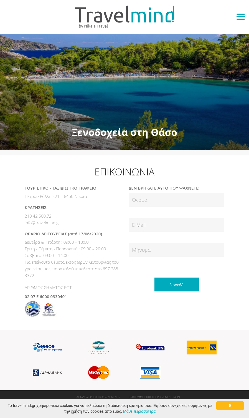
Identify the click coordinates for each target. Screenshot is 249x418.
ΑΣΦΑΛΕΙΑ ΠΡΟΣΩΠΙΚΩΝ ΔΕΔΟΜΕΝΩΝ (98, 397)
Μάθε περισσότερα (139, 411)
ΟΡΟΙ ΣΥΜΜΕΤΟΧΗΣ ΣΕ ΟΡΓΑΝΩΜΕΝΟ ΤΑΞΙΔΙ (154, 397)
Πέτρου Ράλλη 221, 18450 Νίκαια (56, 196)
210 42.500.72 (38, 216)
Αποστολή (176, 284)
